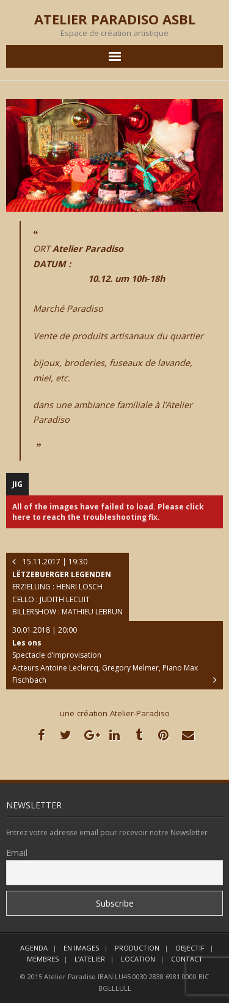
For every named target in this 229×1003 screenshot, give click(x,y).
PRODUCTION (137, 947)
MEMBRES (43, 958)
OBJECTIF (190, 947)
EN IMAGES (81, 947)
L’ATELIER (90, 958)
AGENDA (34, 947)
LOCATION (138, 958)
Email (16, 852)
